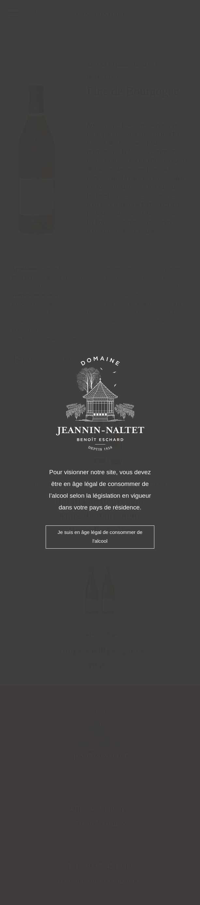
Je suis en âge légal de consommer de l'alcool (99, 536)
